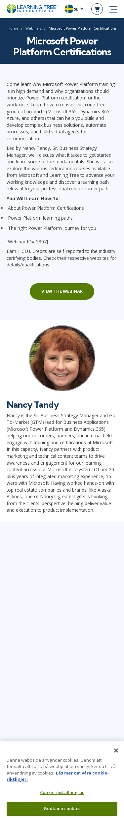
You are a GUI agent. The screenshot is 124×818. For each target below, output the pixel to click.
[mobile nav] (113, 9)
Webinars (33, 28)
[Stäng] (116, 753)
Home (13, 28)
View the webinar (62, 291)
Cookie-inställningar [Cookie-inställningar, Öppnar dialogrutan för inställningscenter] (62, 795)
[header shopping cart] (97, 9)
